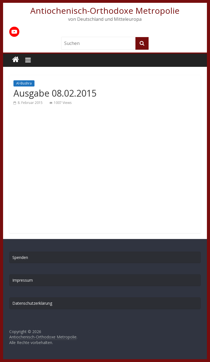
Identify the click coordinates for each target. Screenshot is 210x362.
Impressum (22, 280)
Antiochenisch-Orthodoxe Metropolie (104, 10)
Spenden (20, 257)
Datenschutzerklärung (32, 303)
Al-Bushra (24, 83)
